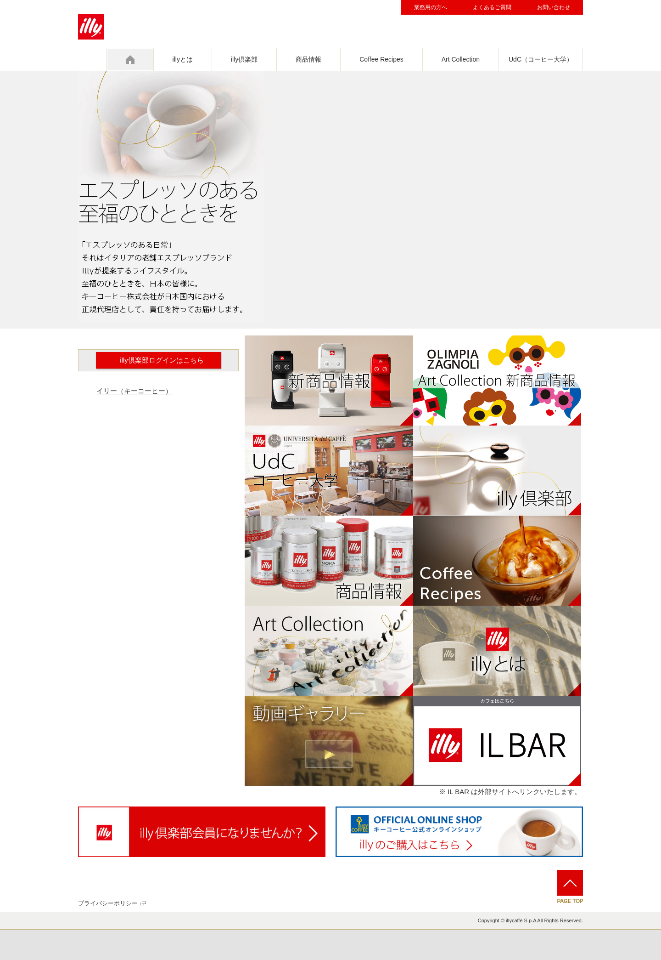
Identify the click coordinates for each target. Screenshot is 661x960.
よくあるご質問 (492, 7)
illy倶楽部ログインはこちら (162, 360)
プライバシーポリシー (108, 903)
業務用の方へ (430, 7)
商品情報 (308, 59)
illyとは (183, 59)
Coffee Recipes (381, 59)
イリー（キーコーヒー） (134, 391)
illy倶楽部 (244, 59)
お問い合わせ (553, 7)
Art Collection (461, 59)
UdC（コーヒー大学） (541, 59)
